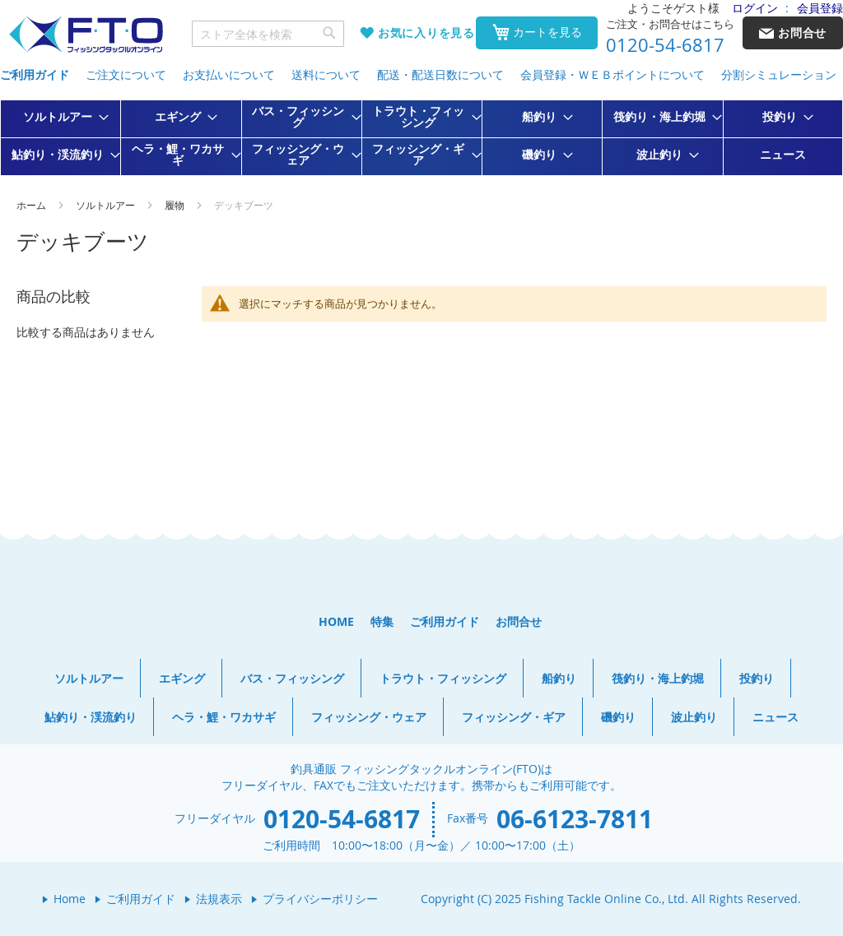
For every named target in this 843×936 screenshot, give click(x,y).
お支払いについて (229, 74)
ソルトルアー (106, 204)
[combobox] (268, 34)
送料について (326, 74)
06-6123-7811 (574, 819)
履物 (176, 204)
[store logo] (85, 34)
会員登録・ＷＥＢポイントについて (612, 74)
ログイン (755, 8)
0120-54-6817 (665, 45)
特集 (382, 621)
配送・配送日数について (440, 74)
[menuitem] (61, 116)
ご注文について (126, 74)
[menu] (421, 137)
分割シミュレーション (778, 74)
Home (70, 898)
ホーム (32, 204)
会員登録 (820, 8)
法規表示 (219, 898)
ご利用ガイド (34, 74)
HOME (336, 621)
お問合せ (519, 621)
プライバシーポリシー (320, 898)
